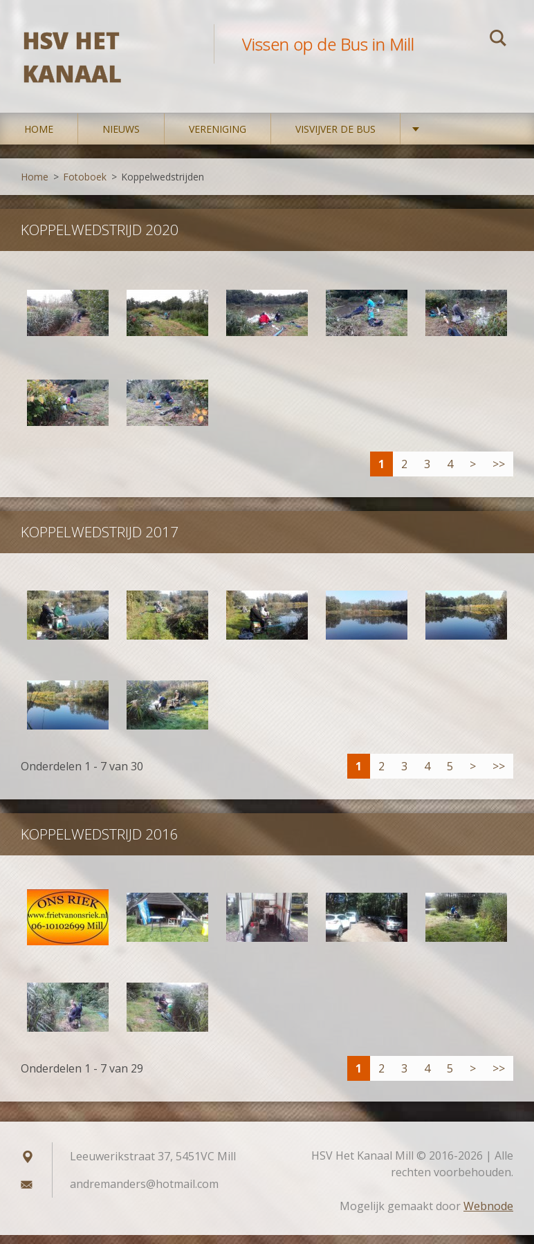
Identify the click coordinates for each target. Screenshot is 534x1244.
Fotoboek (85, 185)
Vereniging (217, 138)
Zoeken (498, 40)
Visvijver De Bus (335, 138)
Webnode (488, 1215)
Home (38, 138)
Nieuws (121, 138)
